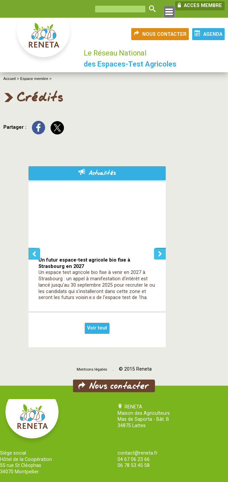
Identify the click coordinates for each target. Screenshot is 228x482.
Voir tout (97, 328)
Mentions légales (92, 369)
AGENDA (208, 33)
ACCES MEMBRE (200, 5)
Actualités (97, 173)
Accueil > (11, 79)
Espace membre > (36, 79)
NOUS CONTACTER (160, 33)
